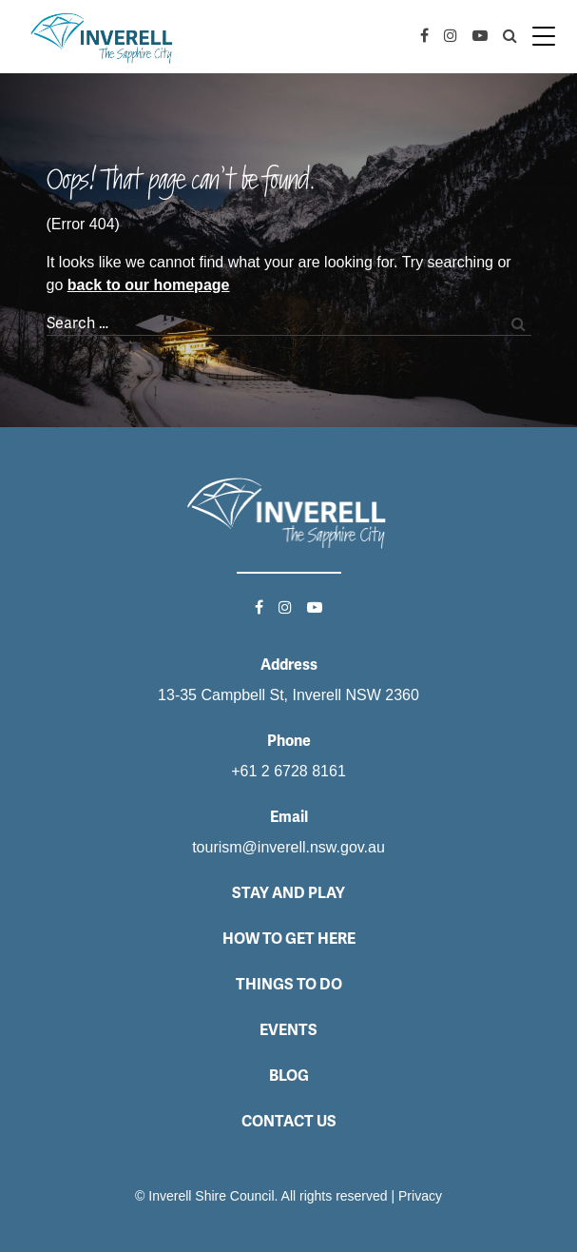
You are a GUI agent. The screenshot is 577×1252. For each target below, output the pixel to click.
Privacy (420, 1195)
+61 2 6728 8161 (288, 771)
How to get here (289, 939)
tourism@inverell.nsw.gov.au (288, 847)
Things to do (289, 984)
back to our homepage (148, 285)
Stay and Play (288, 893)
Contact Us (289, 1121)
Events (288, 1030)
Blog (289, 1076)
